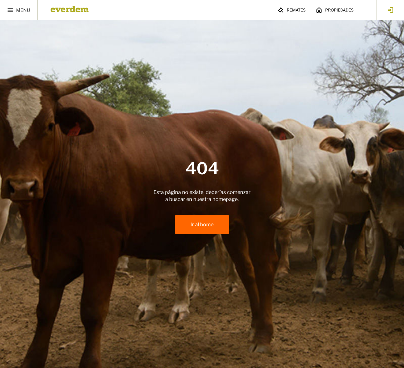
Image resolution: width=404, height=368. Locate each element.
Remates (291, 10)
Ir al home (202, 224)
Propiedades (335, 10)
